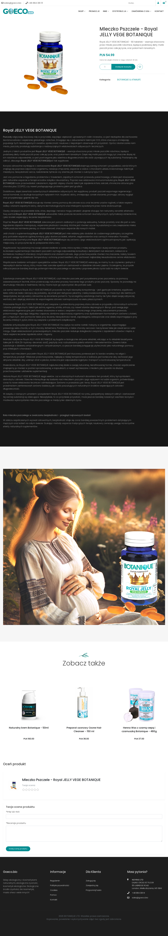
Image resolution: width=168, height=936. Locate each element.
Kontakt (159, 11)
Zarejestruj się (92, 885)
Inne (105, 11)
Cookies (53, 890)
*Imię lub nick (13, 811)
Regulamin (55, 880)
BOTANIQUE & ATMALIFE (129, 79)
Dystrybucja (119, 11)
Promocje (94, 11)
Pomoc (53, 895)
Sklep (80, 11)
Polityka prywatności (59, 885)
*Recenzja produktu (16, 823)
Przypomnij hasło (93, 890)
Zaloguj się (91, 880)
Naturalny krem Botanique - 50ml (29, 727)
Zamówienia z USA (140, 11)
